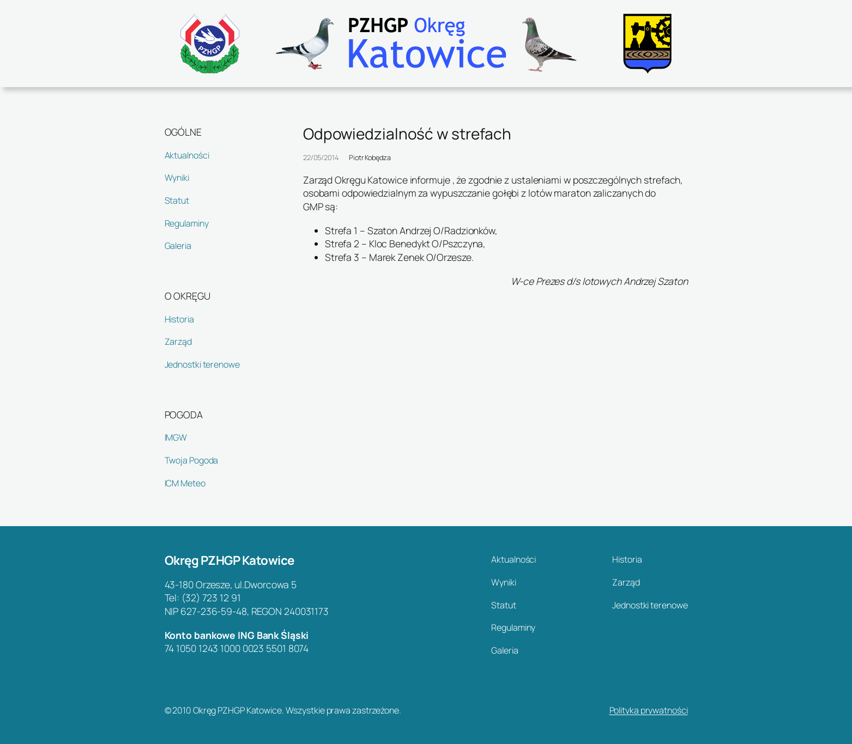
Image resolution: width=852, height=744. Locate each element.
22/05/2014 (321, 157)
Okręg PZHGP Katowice (229, 560)
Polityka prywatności (648, 710)
